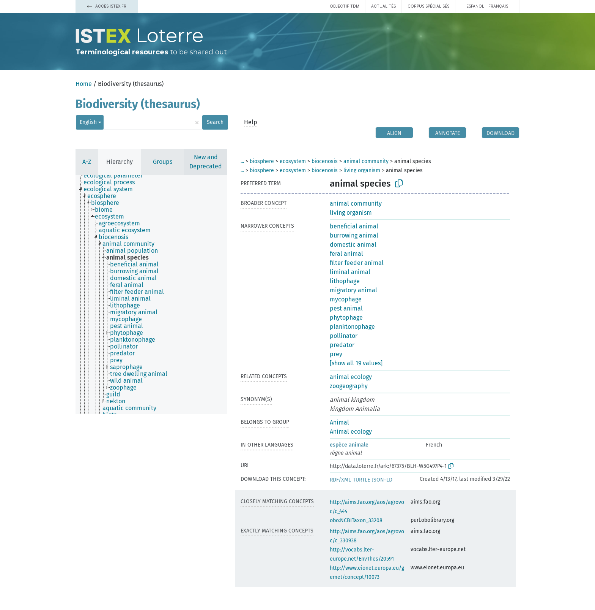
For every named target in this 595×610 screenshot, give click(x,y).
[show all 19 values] (356, 363)
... (242, 161)
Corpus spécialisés (428, 6)
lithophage (345, 281)
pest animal (346, 308)
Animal (339, 422)
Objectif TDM (344, 6)
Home (84, 83)
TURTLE (361, 480)
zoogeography (349, 386)
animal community (366, 161)
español (475, 6)
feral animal (346, 253)
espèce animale (349, 445)
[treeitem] (116, 175)
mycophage (346, 299)
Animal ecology (351, 431)
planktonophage (352, 326)
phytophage (346, 317)
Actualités (383, 6)
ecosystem (293, 161)
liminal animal (350, 272)
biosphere (262, 161)
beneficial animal (354, 226)
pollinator (343, 335)
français (498, 6)
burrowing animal (354, 235)
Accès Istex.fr (106, 6)
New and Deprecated (205, 162)
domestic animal (353, 244)
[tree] (151, 294)
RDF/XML (340, 480)
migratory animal (353, 290)
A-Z (86, 161)
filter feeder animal (357, 262)
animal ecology (351, 376)
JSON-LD (382, 480)
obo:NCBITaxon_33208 (356, 520)
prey (336, 354)
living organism (361, 170)
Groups (162, 161)
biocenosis (325, 161)
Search (215, 122)
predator (342, 345)
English (88, 122)
